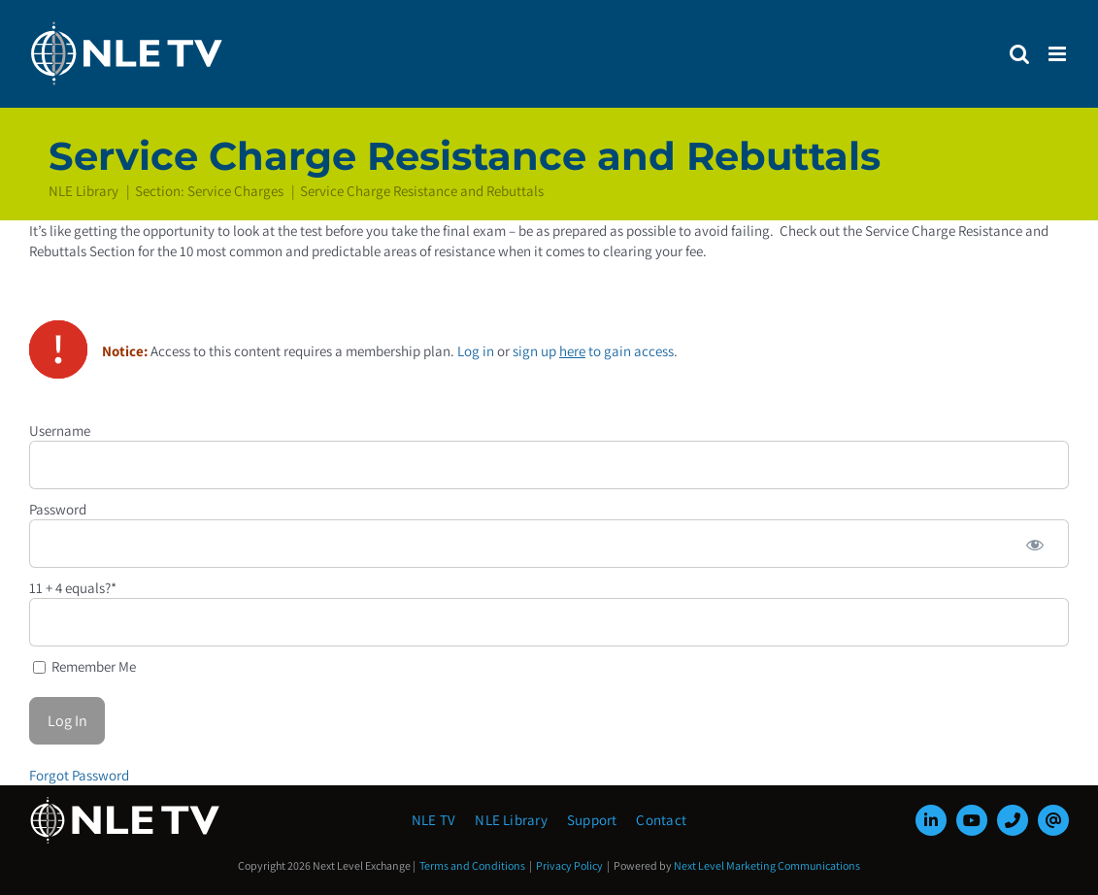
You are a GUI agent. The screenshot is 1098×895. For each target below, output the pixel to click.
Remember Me (84, 666)
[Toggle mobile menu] (1058, 54)
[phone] (1012, 820)
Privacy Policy (569, 865)
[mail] (1053, 820)
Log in (475, 351)
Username (59, 430)
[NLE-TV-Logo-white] (126, 802)
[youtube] (971, 820)
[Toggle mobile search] (1019, 54)
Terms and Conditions (472, 865)
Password (57, 509)
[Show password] (1035, 543)
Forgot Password (79, 775)
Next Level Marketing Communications (767, 865)
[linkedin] (931, 820)
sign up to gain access (593, 351)
